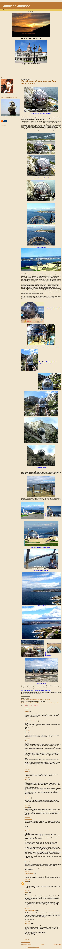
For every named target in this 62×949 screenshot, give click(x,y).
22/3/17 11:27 (27, 738)
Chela (26, 740)
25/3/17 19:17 (27, 890)
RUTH (26, 881)
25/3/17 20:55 (27, 908)
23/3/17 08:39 (27, 828)
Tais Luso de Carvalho (30, 910)
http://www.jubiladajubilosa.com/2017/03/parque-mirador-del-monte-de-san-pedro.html (40, 702)
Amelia (26, 861)
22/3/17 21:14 (27, 817)
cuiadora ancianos (29, 873)
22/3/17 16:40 (27, 796)
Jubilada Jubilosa (16, 6)
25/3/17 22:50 (27, 921)
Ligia (26, 732)
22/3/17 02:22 (27, 730)
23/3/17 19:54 (27, 871)
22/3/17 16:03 (27, 777)
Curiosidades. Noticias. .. (29, 705)
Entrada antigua (57, 944)
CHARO (27, 771)
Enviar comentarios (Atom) (33, 947)
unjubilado (27, 798)
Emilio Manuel (28, 819)
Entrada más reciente (26, 944)
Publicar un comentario (25, 942)
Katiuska (27, 711)
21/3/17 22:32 (27, 719)
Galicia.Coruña (37, 705)
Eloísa (26, 807)
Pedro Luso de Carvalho (31, 721)
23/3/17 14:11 (27, 859)
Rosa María (27, 923)
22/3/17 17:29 (27, 805)
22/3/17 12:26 (27, 769)
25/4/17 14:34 (27, 939)
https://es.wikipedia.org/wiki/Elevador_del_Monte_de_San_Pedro (35, 699)
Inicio (42, 944)
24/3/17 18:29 (27, 879)
